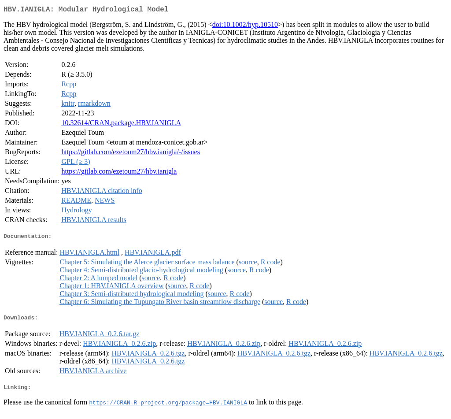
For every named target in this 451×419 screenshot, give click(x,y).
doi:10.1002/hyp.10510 (245, 26)
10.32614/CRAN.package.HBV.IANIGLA (121, 124)
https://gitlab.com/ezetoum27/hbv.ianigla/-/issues (130, 153)
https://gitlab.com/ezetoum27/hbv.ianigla (119, 173)
